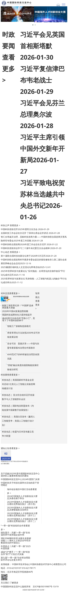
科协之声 (5, 225)
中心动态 (5, 252)
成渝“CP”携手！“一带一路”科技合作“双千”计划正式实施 (15, 553)
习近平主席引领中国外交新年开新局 (42, 148)
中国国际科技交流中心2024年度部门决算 (20, 479)
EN (58, 5)
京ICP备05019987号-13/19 (46, 586)
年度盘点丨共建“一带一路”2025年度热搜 (16, 547)
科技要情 (5, 374)
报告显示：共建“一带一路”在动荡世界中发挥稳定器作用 (15, 533)
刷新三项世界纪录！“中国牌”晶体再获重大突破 (17, 306)
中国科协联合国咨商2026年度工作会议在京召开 (24, 244)
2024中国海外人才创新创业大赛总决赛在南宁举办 (22, 497)
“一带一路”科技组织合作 (12, 525)
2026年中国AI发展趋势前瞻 (15, 311)
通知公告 (5, 448)
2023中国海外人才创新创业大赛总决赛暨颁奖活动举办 (22, 508)
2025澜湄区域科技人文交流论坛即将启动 (20, 267)
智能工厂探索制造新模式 (19, 326)
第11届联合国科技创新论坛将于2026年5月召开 (23, 255)
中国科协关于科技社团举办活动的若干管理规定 (20, 483)
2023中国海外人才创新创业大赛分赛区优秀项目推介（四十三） (22, 514)
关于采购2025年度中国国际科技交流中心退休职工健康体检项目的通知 (20, 474)
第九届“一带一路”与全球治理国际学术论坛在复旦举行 (15, 558)
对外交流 (5, 293)
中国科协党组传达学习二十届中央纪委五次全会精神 (25, 248)
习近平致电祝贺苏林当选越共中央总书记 (42, 194)
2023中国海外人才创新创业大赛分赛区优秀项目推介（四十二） (22, 520)
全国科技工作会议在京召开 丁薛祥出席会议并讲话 (25, 233)
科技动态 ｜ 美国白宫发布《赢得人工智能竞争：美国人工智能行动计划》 (18, 420)
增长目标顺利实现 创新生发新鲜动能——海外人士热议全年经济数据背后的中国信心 (16, 540)
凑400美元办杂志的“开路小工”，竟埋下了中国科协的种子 (18, 319)
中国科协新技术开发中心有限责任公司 (48, 564)
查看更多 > (8, 68)
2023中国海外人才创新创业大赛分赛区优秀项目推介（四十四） (22, 502)
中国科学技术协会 (20, 564)
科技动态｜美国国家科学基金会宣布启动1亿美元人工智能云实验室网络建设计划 (18, 384)
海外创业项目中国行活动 (18, 489)
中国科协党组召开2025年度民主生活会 (19, 229)
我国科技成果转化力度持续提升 (17, 314)
